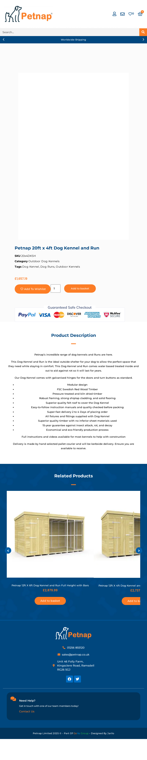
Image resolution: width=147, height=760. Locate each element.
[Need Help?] (13, 698)
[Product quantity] (55, 288)
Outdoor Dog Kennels (44, 261)
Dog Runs (47, 266)
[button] (3, 39)
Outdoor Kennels (68, 266)
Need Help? (27, 700)
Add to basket (80, 288)
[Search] (143, 32)
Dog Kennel (30, 266)
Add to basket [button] (50, 600)
